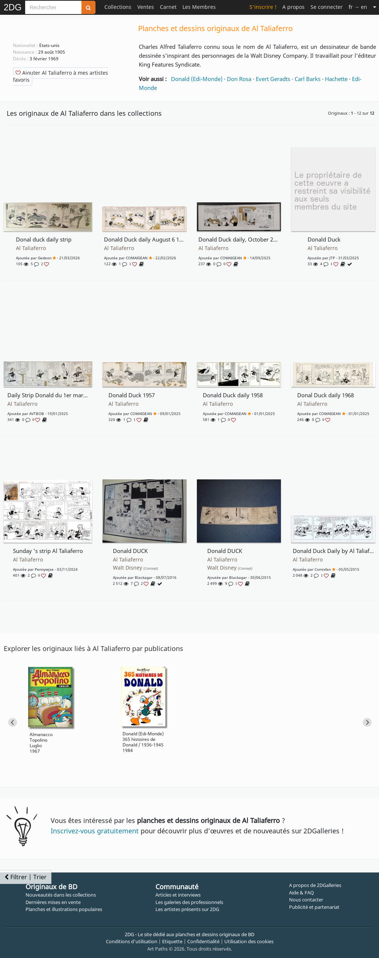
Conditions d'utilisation (131, 941)
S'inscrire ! (262, 6)
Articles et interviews (178, 894)
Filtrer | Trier (25, 877)
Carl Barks (308, 78)
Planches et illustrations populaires (64, 909)
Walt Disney (135, 567)
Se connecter (327, 6)
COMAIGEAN (137, 257)
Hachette (336, 78)
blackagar (143, 577)
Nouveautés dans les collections (61, 894)
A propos (293, 6)
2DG (12, 7)
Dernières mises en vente (53, 902)
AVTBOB (36, 413)
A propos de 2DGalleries (315, 885)
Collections (117, 6)
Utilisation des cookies (249, 941)
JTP (332, 257)
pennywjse (44, 569)
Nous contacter (306, 899)
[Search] (53, 7)
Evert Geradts (273, 78)
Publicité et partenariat (314, 907)
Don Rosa (239, 78)
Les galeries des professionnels (189, 902)
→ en (358, 6)
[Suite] (374, 7)
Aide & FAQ (301, 892)
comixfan (323, 569)
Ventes (145, 6)
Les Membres (199, 6)
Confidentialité (203, 941)
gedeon (44, 257)
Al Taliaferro (31, 248)
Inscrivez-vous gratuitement (95, 830)
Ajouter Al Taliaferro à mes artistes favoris (60, 76)
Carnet (168, 6)
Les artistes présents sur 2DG (187, 909)
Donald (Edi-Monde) (196, 78)
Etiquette (172, 941)
